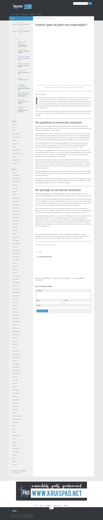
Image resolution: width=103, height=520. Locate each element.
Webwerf (39, 305)
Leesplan (27, 92)
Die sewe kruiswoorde (23, 79)
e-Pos (66, 300)
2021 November (16, 276)
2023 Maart (15, 344)
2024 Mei (14, 386)
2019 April (14, 172)
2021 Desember (16, 253)
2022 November (16, 315)
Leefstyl (14, 140)
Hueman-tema (30, 517)
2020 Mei (14, 233)
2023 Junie (15, 341)
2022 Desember (16, 292)
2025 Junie (20, 41)
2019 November (16, 198)
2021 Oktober (15, 279)
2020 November (21, 85)
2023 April (14, 325)
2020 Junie (15, 227)
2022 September (16, 321)
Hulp (13, 130)
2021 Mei (14, 272)
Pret (13, 458)
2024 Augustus (15, 364)
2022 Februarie (16, 295)
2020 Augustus (15, 211)
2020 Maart (15, 230)
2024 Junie (15, 380)
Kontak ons (33, 14)
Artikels (17, 14)
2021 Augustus (15, 250)
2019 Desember (16, 178)
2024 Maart (15, 383)
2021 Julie (14, 263)
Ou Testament (26, 56)
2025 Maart (15, 409)
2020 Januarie (15, 220)
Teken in (40, 14)
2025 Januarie (15, 403)
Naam (38, 300)
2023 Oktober (15, 354)
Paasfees (20, 77)
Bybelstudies (21, 92)
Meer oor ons (25, 14)
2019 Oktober (15, 201)
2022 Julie (14, 302)
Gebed (14, 146)
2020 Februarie (16, 217)
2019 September (16, 204)
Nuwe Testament (16, 137)
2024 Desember (16, 367)
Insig (24, 49)
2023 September (16, 357)
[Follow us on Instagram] (30, 18)
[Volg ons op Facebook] (27, 18)
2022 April (14, 285)
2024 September (16, 393)
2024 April (14, 360)
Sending (14, 156)
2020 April (14, 207)
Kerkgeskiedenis (22, 86)
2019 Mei (14, 194)
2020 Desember (16, 214)
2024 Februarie (16, 370)
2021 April (14, 246)
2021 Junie (38, 18)
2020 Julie (14, 224)
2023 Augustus (15, 328)
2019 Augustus (15, 175)
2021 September (16, 282)
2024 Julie (14, 377)
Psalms (40, 251)
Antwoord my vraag (48, 18)
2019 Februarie (16, 181)
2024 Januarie (15, 373)
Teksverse (14, 124)
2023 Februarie (16, 334)
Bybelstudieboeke (16, 419)
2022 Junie (15, 305)
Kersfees (14, 438)
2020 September (16, 243)
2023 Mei (14, 347)
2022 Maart (15, 308)
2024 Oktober (15, 390)
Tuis (12, 14)
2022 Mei (14, 311)
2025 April (14, 396)
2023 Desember (16, 331)
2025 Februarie (16, 399)
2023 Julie (14, 338)
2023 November (16, 351)
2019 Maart (15, 191)
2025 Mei (14, 412)
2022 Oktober (15, 318)
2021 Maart (15, 269)
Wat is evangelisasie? (79, 278)
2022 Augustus (15, 289)
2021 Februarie (16, 256)
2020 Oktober (15, 240)
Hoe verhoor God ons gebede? (62, 278)
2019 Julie (14, 185)
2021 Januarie (15, 259)
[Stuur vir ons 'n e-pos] (28, 18)
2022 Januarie (15, 298)
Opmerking (39, 290)
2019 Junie (20, 107)
